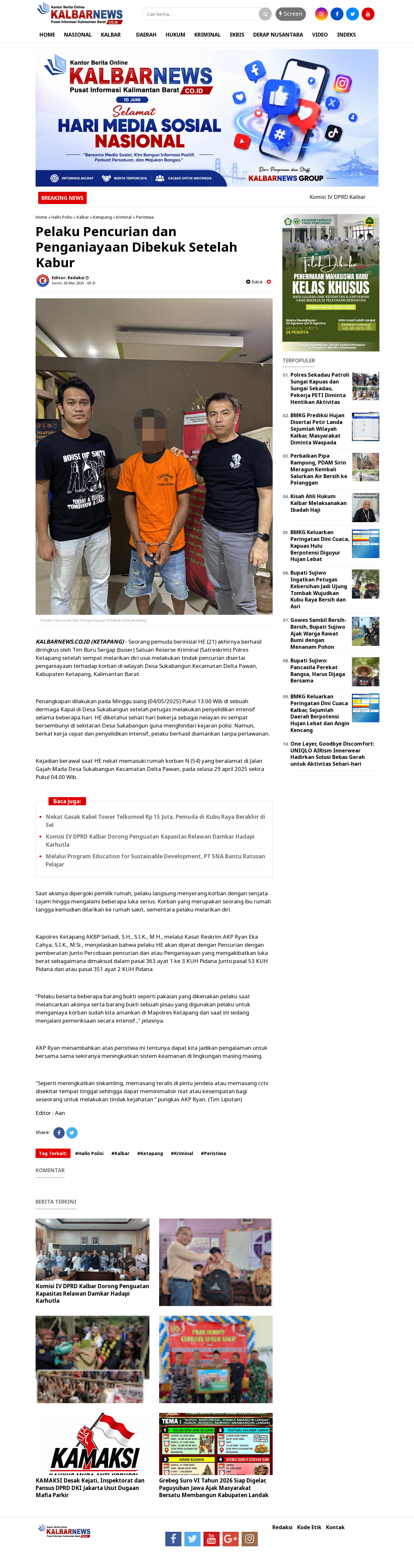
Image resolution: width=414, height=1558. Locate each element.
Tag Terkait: (53, 1153)
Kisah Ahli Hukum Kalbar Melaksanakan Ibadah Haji (318, 503)
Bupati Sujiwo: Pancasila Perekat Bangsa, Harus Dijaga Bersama (317, 670)
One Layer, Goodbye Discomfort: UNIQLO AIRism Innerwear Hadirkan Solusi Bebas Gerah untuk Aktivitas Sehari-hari (332, 753)
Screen (290, 13)
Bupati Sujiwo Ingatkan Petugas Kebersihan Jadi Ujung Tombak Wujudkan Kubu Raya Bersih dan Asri (318, 589)
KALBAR (111, 34)
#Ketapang (150, 1153)
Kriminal (124, 217)
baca (254, 281)
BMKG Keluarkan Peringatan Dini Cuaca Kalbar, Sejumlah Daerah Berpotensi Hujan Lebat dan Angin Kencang (319, 713)
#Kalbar (120, 1153)
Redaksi (282, 1527)
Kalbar (83, 217)
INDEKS (346, 34)
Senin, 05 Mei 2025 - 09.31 (74, 283)
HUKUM (175, 34)
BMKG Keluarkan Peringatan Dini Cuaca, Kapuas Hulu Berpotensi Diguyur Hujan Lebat (320, 546)
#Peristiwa (213, 1153)
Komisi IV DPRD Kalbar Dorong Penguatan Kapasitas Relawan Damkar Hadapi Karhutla (92, 1293)
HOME (47, 34)
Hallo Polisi (61, 217)
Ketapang (102, 217)
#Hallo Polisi (89, 1153)
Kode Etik (309, 1527)
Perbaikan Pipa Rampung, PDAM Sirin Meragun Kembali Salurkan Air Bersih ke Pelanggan (318, 469)
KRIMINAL (207, 34)
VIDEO (320, 34)
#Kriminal (182, 1153)
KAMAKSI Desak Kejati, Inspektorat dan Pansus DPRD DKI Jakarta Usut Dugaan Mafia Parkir (90, 1487)
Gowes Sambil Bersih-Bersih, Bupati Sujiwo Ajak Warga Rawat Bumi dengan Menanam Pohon (318, 633)
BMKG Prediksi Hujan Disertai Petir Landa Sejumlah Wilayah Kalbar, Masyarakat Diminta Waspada (317, 429)
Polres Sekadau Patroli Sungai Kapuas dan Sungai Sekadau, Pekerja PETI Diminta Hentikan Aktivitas (319, 388)
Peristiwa (145, 217)
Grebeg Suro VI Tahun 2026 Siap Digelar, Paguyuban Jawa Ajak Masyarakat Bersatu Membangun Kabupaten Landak (213, 1487)
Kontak (335, 1527)
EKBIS (237, 34)
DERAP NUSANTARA (278, 34)
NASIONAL (78, 34)
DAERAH (146, 34)
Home (41, 217)
